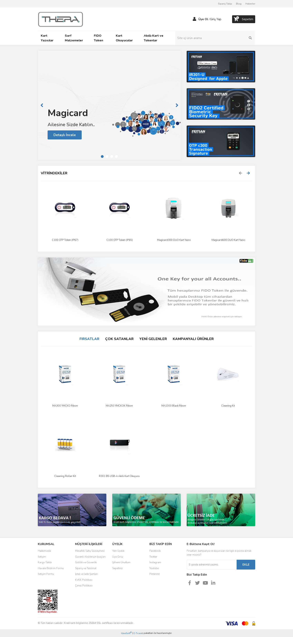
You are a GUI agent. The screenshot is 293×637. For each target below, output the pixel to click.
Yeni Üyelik (118, 551)
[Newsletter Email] (212, 565)
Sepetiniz (117, 568)
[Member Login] (194, 19)
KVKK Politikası (83, 580)
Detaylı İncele (64, 134)
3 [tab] (111, 156)
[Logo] (60, 19)
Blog (238, 3)
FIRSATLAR (89, 339)
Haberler (250, 3)
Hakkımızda (44, 551)
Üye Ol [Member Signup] (203, 19)
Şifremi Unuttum (121, 562)
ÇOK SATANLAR (119, 339)
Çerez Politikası (84, 585)
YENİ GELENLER (153, 339)
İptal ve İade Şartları (86, 574)
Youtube (154, 568)
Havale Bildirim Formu (51, 568)
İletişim (42, 557)
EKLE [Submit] (246, 565)
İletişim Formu (46, 574)
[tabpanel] (109, 105)
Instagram (155, 562)
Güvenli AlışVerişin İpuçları (90, 557)
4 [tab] (116, 156)
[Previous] (42, 105)
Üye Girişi (117, 557)
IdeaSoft (126, 633)
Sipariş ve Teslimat (85, 568)
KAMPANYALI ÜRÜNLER (193, 339)
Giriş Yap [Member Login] (215, 19)
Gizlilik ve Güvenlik (86, 562)
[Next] (177, 105)
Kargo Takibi (45, 562)
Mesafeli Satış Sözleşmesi (90, 551)
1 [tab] (102, 156)
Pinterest (154, 574)
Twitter (153, 557)
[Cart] (243, 19)
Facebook (155, 551)
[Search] (228, 38)
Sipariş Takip (225, 3)
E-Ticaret (138, 633)
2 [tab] (107, 156)
